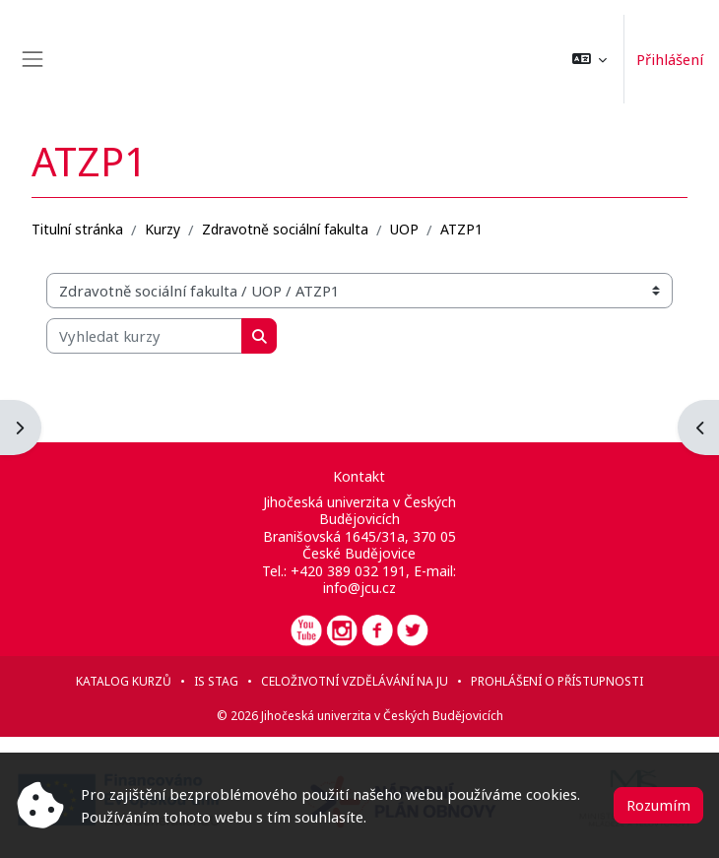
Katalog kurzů (123, 681)
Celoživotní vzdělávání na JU (354, 681)
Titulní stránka (77, 229)
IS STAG (216, 681)
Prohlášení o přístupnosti (557, 681)
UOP (404, 229)
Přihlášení (669, 59)
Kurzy (162, 229)
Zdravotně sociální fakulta (285, 229)
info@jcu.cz (359, 587)
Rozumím (658, 805)
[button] (589, 59)
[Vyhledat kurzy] (144, 336)
